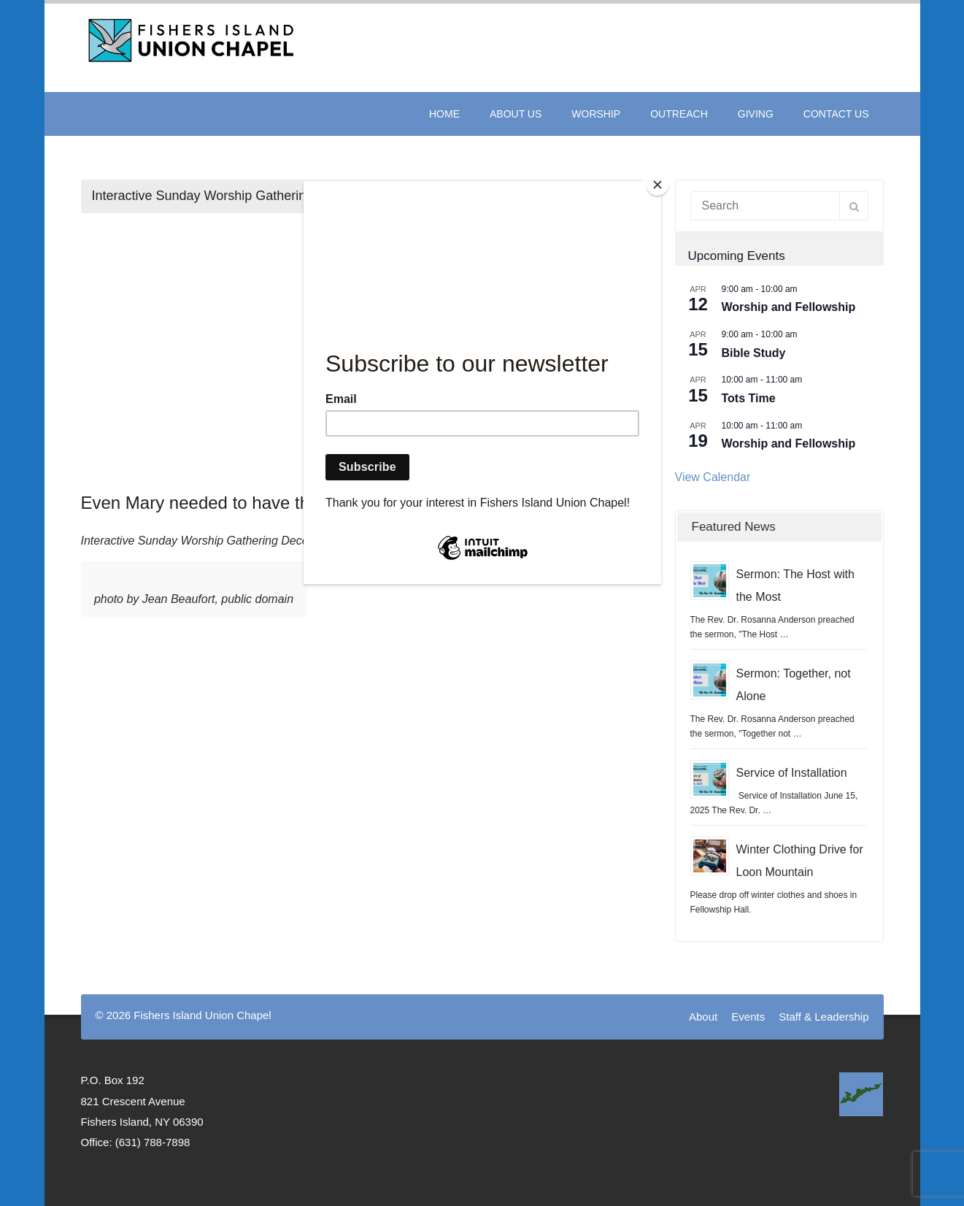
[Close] (657, 185)
